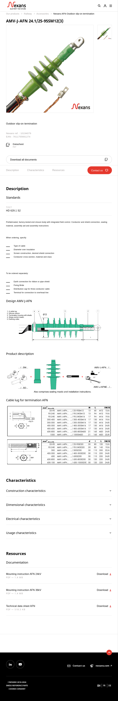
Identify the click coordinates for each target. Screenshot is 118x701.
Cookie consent (17, 689)
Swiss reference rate (17, 685)
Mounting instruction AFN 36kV (23, 590)
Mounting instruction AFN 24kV (23, 574)
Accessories (42, 13)
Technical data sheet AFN (20, 606)
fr (104, 685)
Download (104, 574)
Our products (13, 13)
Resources (58, 170)
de (109, 685)
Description (12, 170)
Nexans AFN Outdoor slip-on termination (73, 13)
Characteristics (35, 170)
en (98, 685)
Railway (28, 13)
